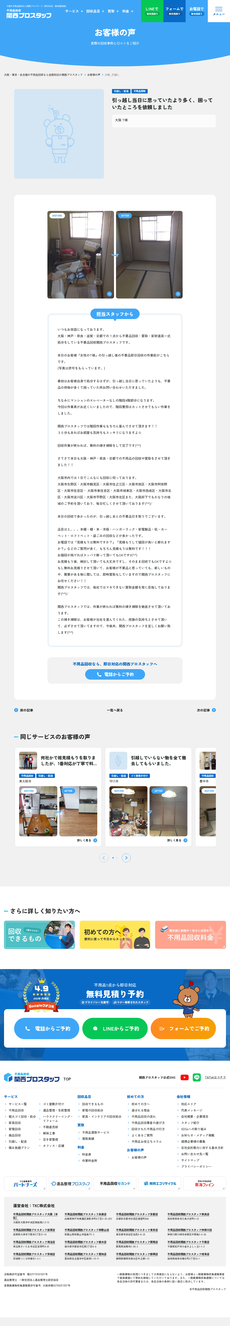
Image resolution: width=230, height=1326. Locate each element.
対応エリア (188, 1113)
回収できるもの (92, 1113)
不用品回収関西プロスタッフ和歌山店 (87, 1239)
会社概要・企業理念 (194, 1125)
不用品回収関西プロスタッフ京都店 (137, 1223)
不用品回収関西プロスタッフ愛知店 (86, 1263)
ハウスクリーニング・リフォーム (58, 1127)
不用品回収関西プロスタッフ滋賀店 (34, 1239)
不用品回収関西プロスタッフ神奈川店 (189, 1239)
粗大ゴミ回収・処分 (22, 1125)
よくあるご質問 (142, 1144)
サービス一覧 (18, 1113)
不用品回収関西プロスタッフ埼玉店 (34, 1251)
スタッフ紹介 (190, 1131)
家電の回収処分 (92, 1119)
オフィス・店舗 (53, 1154)
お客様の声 (93, 75)
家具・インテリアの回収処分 (101, 1125)
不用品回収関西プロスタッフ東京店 (137, 1239)
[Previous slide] (103, 858)
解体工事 (49, 1142)
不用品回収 (16, 1119)
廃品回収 (15, 1144)
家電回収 (15, 1138)
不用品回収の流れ (144, 1125)
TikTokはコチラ (215, 1086)
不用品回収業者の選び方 (148, 1131)
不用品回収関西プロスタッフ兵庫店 (86, 1223)
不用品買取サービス (95, 1141)
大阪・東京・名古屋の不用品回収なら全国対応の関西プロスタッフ (43, 75)
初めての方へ (141, 1113)
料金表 (86, 1163)
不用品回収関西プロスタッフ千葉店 (188, 1251)
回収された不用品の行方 (148, 1138)
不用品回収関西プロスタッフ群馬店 (137, 1251)
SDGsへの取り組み (194, 1138)
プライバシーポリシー (196, 1175)
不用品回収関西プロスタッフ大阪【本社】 (35, 1225)
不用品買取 (140, 91)
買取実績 (88, 1147)
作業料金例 (89, 1169)
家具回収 (15, 1131)
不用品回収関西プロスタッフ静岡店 (137, 1263)
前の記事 (23, 710)
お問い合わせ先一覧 (194, 1163)
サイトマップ (190, 1169)
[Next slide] (126, 858)
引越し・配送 (121, 91)
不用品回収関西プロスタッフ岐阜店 (188, 1263)
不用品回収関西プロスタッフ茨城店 (34, 1263)
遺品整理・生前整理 (56, 1119)
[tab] (113, 858)
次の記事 (206, 710)
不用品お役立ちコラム (147, 1150)
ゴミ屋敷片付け (53, 1113)
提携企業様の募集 (193, 1150)
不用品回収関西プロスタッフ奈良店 (188, 1223)
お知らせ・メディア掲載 (197, 1144)
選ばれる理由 (141, 1119)
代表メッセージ (191, 1119)
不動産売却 (50, 1136)
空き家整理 (50, 1148)
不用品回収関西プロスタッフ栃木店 (86, 1251)
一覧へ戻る (115, 710)
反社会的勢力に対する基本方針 (202, 1156)
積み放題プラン (19, 1156)
